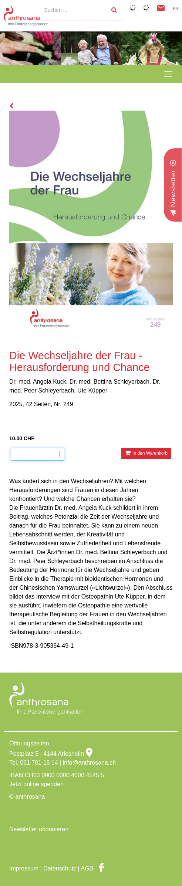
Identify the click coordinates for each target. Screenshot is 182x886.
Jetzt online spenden (36, 784)
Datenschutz (59, 868)
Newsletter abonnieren (38, 829)
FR (175, 8)
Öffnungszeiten (29, 743)
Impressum (23, 868)
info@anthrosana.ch (89, 762)
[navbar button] (168, 74)
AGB (87, 868)
